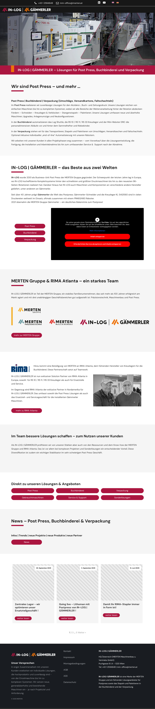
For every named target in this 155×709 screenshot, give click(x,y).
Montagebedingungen (74, 663)
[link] (25, 10)
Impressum (69, 657)
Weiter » (82, 632)
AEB (66, 676)
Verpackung (30, 239)
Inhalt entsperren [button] (97, 236)
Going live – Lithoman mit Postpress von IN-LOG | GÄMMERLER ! (74, 607)
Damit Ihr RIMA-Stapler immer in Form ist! (121, 606)
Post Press (30, 226)
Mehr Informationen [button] (97, 231)
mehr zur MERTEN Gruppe (26, 335)
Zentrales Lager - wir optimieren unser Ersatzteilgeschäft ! (27, 607)
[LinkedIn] (99, 2)
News (26, 542)
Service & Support (77, 497)
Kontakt (67, 651)
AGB (66, 669)
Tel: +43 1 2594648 (107, 667)
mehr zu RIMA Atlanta (26, 410)
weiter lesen (23, 618)
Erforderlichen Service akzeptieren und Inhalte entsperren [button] (97, 244)
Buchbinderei (30, 232)
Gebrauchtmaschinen (33, 497)
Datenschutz (70, 682)
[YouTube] (104, 2)
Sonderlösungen (122, 497)
